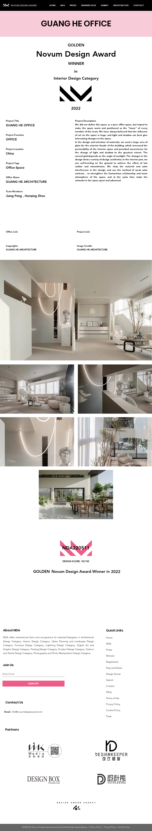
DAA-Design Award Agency (75, 827)
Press (108, 716)
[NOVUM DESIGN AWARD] (25, 5)
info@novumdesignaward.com (26, 711)
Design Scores (113, 673)
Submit (109, 679)
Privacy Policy (113, 704)
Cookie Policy (113, 710)
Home (109, 637)
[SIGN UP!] (33, 684)
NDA (108, 643)
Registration (112, 661)
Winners (110, 655)
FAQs (109, 692)
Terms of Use (112, 698)
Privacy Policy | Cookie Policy (116, 827)
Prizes (109, 649)
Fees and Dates (114, 667)
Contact (110, 686)
